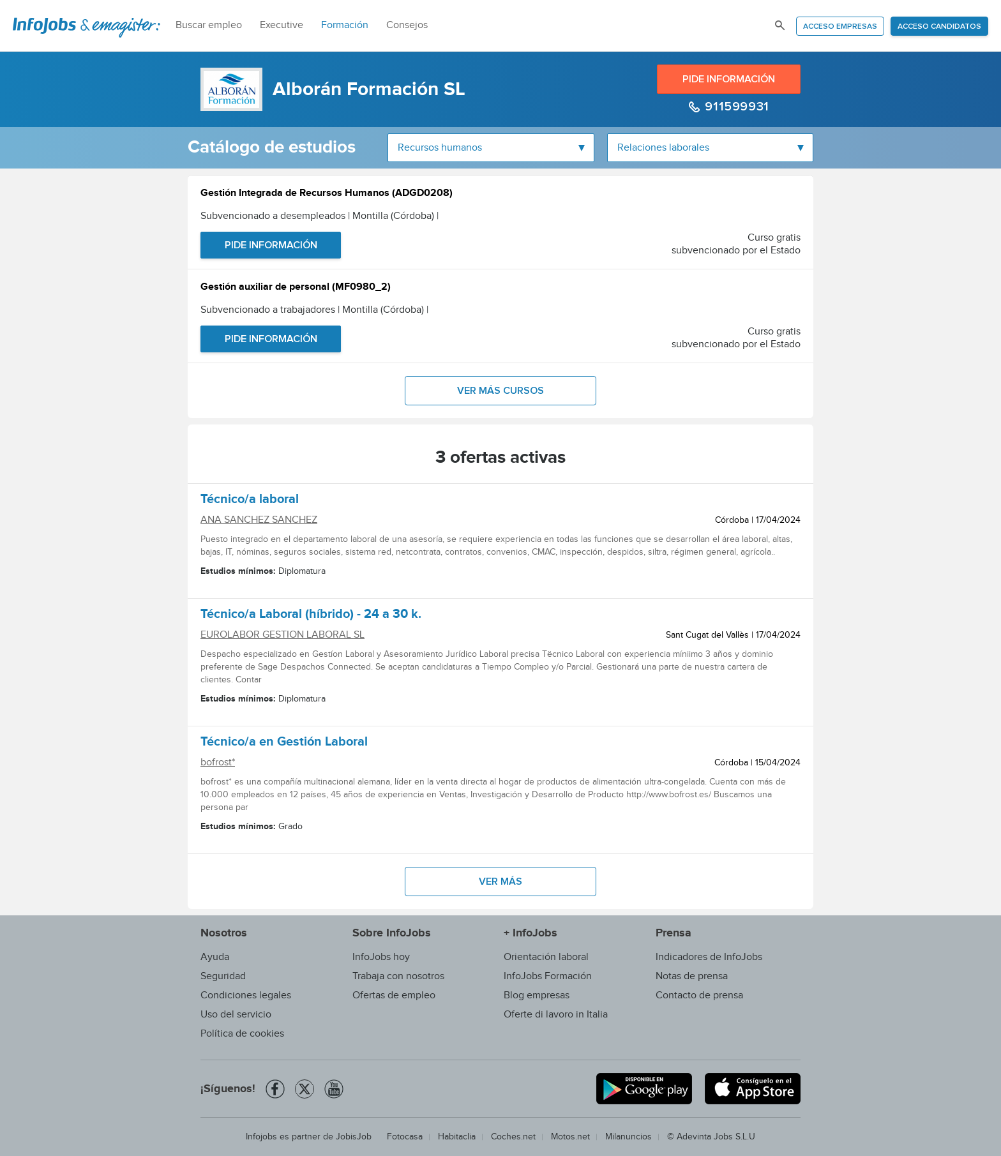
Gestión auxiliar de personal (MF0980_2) (295, 288)
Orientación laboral (546, 957)
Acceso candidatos (939, 27)
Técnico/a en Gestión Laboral (284, 743)
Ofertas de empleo (393, 995)
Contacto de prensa (699, 995)
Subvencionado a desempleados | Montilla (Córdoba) (319, 216)
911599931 (735, 106)
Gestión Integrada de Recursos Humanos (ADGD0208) (326, 194)
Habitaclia (457, 1137)
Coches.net (513, 1137)
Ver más (500, 881)
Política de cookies (242, 1034)
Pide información (728, 79)
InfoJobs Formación (548, 976)
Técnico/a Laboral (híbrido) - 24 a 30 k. (310, 616)
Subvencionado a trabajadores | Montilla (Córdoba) (314, 310)
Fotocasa (405, 1137)
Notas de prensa (692, 976)
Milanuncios (628, 1137)
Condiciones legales (245, 995)
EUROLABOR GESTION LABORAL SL (282, 635)
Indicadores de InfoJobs (709, 957)
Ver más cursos (500, 391)
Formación (344, 25)
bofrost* (217, 762)
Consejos (407, 25)
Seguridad (223, 976)
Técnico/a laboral (249, 501)
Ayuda (214, 957)
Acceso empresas (840, 27)
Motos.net (570, 1137)
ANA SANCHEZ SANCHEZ (258, 520)
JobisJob (354, 1137)
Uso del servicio (235, 1015)
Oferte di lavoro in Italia (556, 1015)
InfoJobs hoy (381, 957)
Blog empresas (536, 995)
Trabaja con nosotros (398, 976)
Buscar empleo (209, 25)
